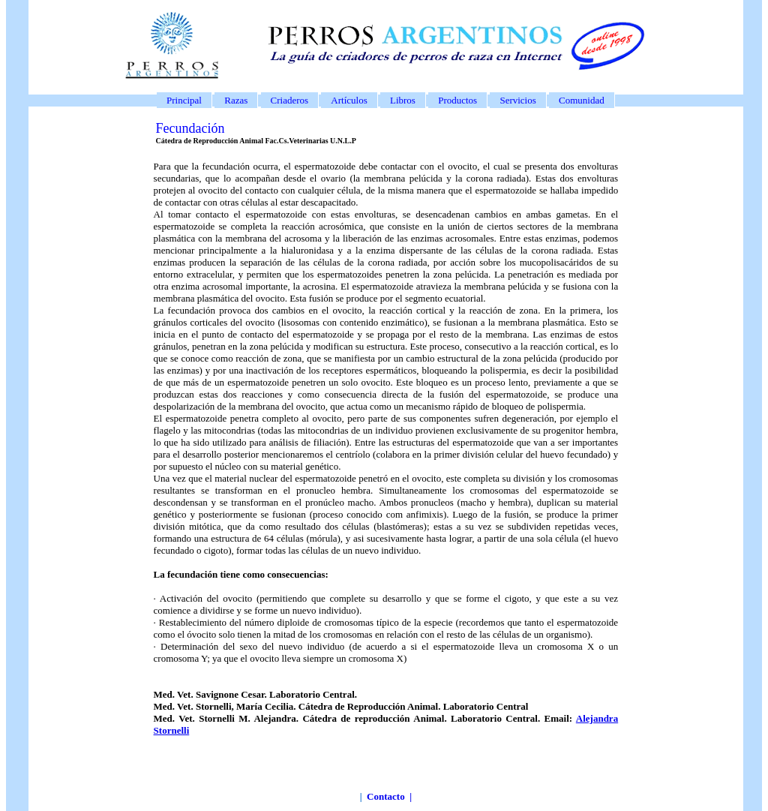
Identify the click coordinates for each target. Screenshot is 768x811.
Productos (457, 100)
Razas (236, 100)
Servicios (518, 100)
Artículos (349, 100)
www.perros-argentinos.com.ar (351, 807)
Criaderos (290, 100)
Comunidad (581, 100)
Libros (403, 100)
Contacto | (389, 796)
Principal (184, 100)
